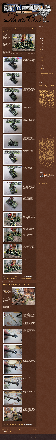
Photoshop (50, 157)
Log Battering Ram (12, 425)
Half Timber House (46, 97)
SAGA (53, 89)
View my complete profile (43, 183)
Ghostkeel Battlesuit (47, 143)
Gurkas (53, 145)
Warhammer (30, 278)
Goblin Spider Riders (9, 278)
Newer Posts (5, 429)
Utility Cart (52, 166)
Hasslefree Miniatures (41, 146)
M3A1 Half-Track (51, 105)
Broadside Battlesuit (41, 135)
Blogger (36, 437)
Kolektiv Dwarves (51, 148)
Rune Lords (44, 161)
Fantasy (52, 92)
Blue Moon (43, 134)
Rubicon (53, 160)
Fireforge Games (51, 140)
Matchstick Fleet (45, 152)
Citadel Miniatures (51, 100)
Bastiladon (44, 133)
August (42, 60)
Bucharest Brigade (41, 105)
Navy (45, 154)
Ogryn (42, 156)
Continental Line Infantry (45, 137)
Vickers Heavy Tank (41, 167)
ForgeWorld (46, 105)
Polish (53, 95)
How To (17, 278)
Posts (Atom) (8, 431)
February (42, 69)
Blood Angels (40, 134)
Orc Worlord (51, 156)
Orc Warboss (45, 103)
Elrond (51, 139)
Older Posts (33, 429)
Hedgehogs (50, 146)
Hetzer (53, 146)
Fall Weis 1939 (41, 140)
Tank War (46, 94)
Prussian (48, 112)
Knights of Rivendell (43, 148)
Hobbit (48, 101)
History (49, 111)
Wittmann (44, 169)
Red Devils (42, 160)
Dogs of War (48, 93)
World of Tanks (44, 92)
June (42, 63)
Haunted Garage (47, 146)
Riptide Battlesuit (49, 160)
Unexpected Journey (42, 108)
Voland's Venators (41, 168)
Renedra (45, 160)
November (42, 55)
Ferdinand (47, 140)
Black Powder (51, 96)
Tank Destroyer (45, 104)
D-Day (43, 110)
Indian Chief (52, 147)
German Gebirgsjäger (46, 142)
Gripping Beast (49, 91)
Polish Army (41, 96)
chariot (49, 169)
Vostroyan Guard (49, 104)
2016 (41, 48)
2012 (41, 77)
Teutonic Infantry (45, 164)
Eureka (53, 139)
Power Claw (40, 158)
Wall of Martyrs (46, 168)
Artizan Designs (51, 94)
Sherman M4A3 (52, 161)
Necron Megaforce (49, 154)
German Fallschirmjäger (50, 110)
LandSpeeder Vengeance (45, 149)
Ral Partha (47, 158)
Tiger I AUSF (51, 107)
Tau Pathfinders (48, 163)
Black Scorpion (49, 109)
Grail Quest (50, 144)
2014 (41, 51)
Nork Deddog (49, 155)
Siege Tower (27, 425)
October (42, 57)
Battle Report (41, 98)
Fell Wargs (44, 140)
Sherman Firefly (41, 107)
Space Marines (41, 94)
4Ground (40, 95)
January (42, 75)
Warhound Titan (50, 168)
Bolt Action (50, 84)
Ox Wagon (42, 157)
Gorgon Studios (43, 144)
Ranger (50, 158)
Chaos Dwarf (43, 136)
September (43, 58)
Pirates (53, 157)
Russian (50, 106)
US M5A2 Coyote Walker (48, 166)
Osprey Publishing (51, 103)
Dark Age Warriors (43, 138)
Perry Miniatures (45, 106)
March (42, 68)
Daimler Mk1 (50, 137)
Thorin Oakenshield (44, 165)
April (41, 66)
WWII (46, 85)
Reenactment (41, 104)
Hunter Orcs (48, 147)
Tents (53, 163)
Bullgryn (50, 135)
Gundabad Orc (49, 145)
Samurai (49, 161)
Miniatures (20, 278)
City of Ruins (47, 136)
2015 (41, 49)
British (49, 90)
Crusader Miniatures (48, 95)
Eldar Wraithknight (47, 139)
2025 (41, 40)
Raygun (50, 112)
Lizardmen (50, 101)
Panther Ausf (44, 112)
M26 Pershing (50, 150)
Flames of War (45, 141)
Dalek (39, 138)
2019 (41, 43)
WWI (53, 104)
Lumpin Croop (46, 150)
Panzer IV (40, 106)
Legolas (49, 149)
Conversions (46, 102)
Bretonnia (53, 134)
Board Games (47, 134)
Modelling (16, 425)
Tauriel (51, 163)
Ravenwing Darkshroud (45, 159)
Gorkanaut (46, 144)
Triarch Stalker (43, 166)
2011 (41, 79)
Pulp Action (43, 158)
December (42, 54)
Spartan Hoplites (45, 162)
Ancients (46, 109)
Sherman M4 (49, 99)
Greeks (53, 144)
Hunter (46, 147)
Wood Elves (46, 169)
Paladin (45, 157)
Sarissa (53, 106)
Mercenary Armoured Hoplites (43, 153)
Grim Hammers (44, 145)
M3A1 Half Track (41, 151)
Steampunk (44, 90)
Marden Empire (52, 151)
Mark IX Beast (41, 152)
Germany (43, 143)
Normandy (40, 112)
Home (19, 429)
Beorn (51, 133)
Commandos (41, 97)
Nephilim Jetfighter (44, 155)
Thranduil (48, 165)
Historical (41, 85)
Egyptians (43, 139)
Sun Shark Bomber (43, 163)
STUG (46, 161)
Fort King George (50, 141)
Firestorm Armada (41, 141)
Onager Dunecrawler (46, 156)
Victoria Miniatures (47, 167)
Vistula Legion (52, 167)
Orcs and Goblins (25, 278)
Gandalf (42, 142)
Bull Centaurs (47, 135)
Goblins (14, 278)
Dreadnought (41, 103)
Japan (39, 148)
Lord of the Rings (51, 98)
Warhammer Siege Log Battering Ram (16, 284)
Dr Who (41, 139)
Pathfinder (47, 157)
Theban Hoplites (50, 164)
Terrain (40, 90)
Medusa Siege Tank (51, 152)
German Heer (44, 101)
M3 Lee (53, 150)
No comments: (20, 276)
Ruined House (40, 161)
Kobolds (48, 148)
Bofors (50, 134)
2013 (41, 52)
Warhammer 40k (47, 88)
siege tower (7, 291)
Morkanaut (43, 154)
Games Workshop (47, 89)
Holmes (40, 147)
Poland (40, 99)
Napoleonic (52, 97)
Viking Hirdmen (44, 100)
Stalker (50, 162)
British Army (49, 92)
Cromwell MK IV (51, 102)
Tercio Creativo (41, 164)
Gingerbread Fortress (42, 111)
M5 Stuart (52, 111)
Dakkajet (53, 137)
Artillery (43, 95)
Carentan (40, 136)
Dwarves (40, 101)
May (41, 65)
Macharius (48, 151)
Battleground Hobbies (49, 174)
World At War (48, 108)
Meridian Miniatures (49, 153)
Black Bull (43, 102)
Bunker (53, 135)
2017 (41, 46)
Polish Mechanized (46, 96)
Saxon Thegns (44, 99)
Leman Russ (52, 149)
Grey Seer (40, 145)
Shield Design (41, 162)
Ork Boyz (52, 93)
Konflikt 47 (40, 149)
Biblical (53, 133)
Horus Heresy (43, 147)
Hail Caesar (46, 98)
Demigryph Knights (48, 138)
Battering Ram (48, 133)
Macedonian (45, 151)
